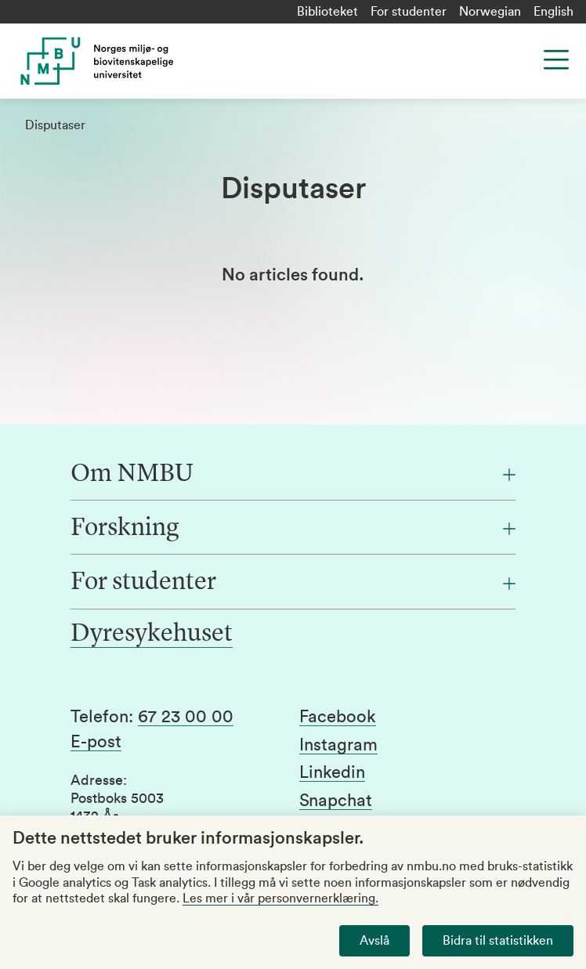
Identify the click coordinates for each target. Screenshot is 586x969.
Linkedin (332, 772)
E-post (96, 741)
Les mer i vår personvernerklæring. (280, 898)
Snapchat (335, 800)
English (553, 11)
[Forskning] (293, 528)
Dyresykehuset (152, 634)
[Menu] (556, 59)
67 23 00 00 (185, 716)
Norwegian (490, 11)
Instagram (338, 745)
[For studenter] (293, 582)
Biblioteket (327, 11)
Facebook (337, 716)
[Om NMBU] (293, 474)
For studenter (409, 11)
